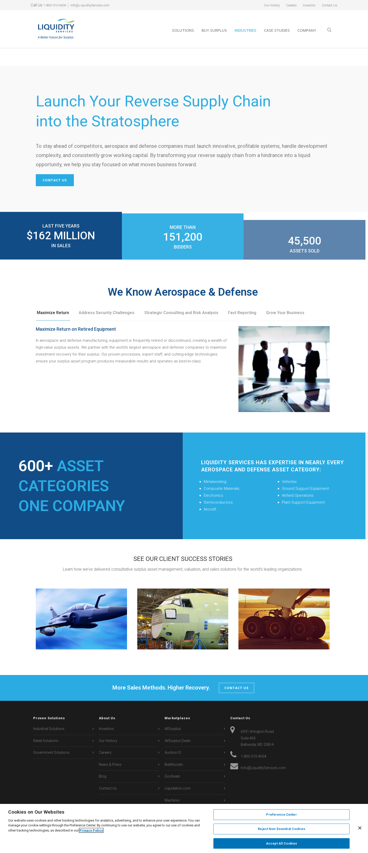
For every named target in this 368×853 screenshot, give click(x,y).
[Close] (359, 828)
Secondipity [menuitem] (174, 795)
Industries (245, 30)
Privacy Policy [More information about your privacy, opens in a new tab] (91, 831)
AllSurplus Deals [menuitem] (178, 723)
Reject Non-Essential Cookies (281, 829)
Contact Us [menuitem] (327, 5)
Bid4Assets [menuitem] (174, 747)
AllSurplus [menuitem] (173, 711)
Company (306, 30)
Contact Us (55, 162)
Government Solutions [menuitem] (51, 735)
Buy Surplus (214, 30)
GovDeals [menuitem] (172, 759)
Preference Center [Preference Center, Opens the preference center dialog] (281, 816)
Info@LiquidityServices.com (97, 5)
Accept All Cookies (281, 842)
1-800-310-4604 (56, 5)
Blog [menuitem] (102, 759)
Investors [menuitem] (304, 5)
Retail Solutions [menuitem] (45, 723)
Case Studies (277, 30)
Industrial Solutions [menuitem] (48, 711)
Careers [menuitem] (283, 5)
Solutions (183, 30)
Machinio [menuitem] (172, 783)
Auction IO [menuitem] (173, 735)
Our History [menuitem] (260, 5)
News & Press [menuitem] (110, 747)
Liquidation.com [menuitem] (178, 771)
